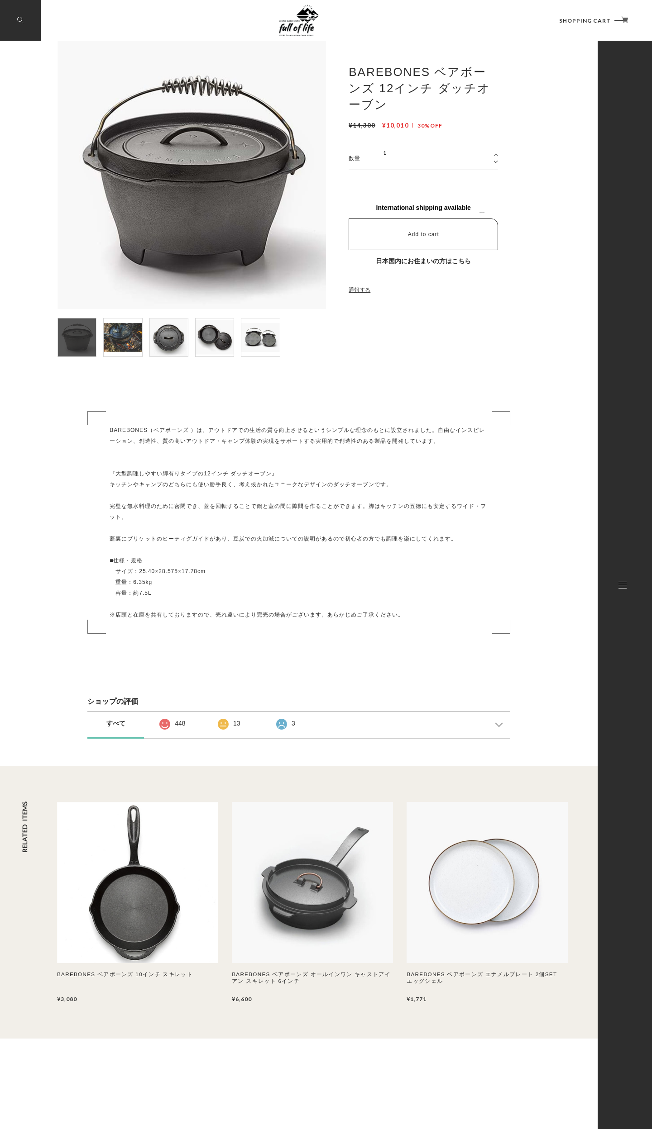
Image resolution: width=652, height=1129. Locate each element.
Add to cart (423, 234)
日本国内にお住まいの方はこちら (423, 261)
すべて (115, 723)
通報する (359, 290)
